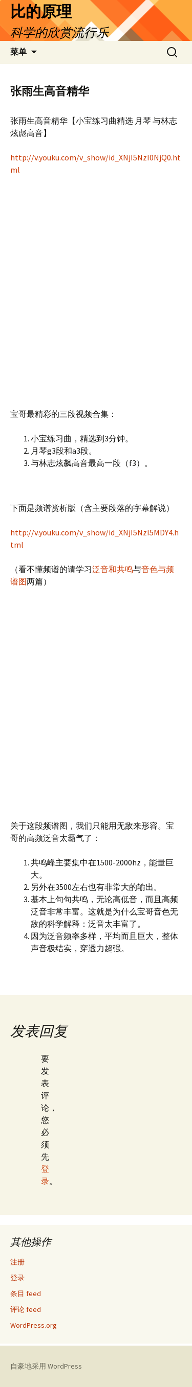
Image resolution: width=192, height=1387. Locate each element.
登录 (17, 1277)
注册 (17, 1261)
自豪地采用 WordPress (46, 1366)
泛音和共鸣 (112, 569)
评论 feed (25, 1309)
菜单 (18, 52)
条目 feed (25, 1293)
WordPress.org (33, 1325)
